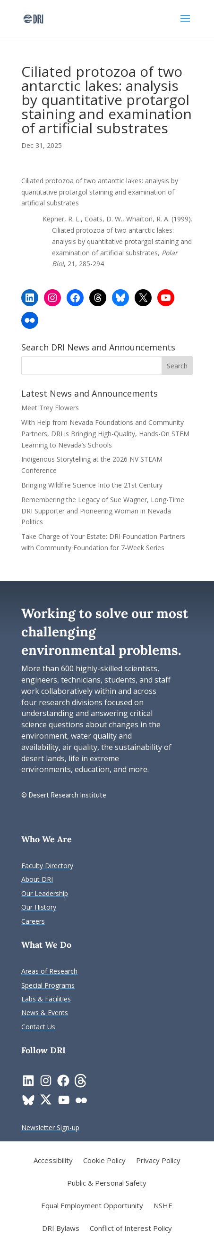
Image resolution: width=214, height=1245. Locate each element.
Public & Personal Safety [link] (106, 1184)
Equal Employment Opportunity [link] (92, 1206)
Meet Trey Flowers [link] (50, 407)
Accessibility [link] (53, 1161)
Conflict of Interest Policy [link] (131, 1229)
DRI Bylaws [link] (60, 1229)
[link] (33, 18)
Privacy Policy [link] (158, 1161)
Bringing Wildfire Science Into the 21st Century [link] (92, 484)
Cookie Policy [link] (104, 1161)
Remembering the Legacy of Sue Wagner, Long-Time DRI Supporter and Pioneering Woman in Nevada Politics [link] (102, 511)
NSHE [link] (163, 1206)
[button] (185, 24)
